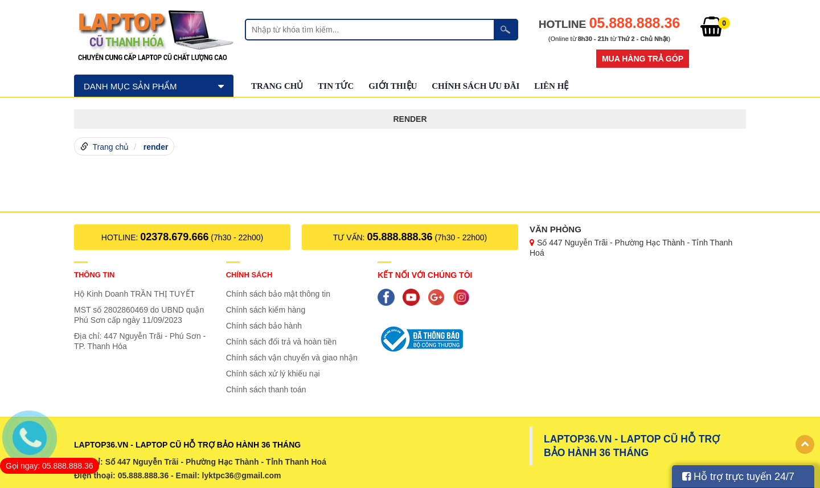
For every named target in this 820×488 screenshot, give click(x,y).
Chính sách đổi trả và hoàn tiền (281, 341)
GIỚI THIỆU (392, 86)
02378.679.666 (174, 237)
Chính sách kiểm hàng (266, 309)
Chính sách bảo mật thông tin (278, 293)
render (156, 146)
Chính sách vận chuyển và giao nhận (292, 357)
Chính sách (249, 274)
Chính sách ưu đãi (475, 86)
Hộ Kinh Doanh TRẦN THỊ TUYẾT (134, 293)
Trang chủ (277, 86)
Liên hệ (551, 86)
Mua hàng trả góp (642, 58)
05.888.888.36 (399, 237)
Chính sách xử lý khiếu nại (273, 373)
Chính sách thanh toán (266, 389)
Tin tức (336, 86)
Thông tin (94, 274)
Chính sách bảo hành (264, 325)
